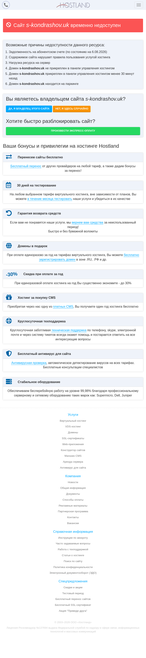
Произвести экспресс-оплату (73, 130)
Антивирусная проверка (28, 393)
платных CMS (63, 328)
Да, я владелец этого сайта (29, 108)
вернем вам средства (87, 231)
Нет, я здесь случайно (71, 108)
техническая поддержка (68, 361)
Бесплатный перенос (25, 166)
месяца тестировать (49, 203)
